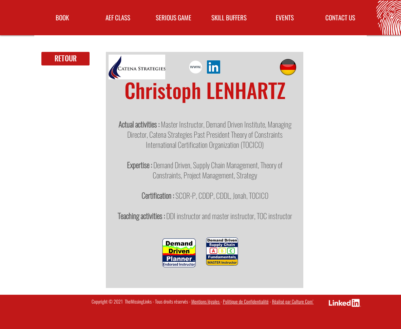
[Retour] (65, 58)
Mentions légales (206, 301)
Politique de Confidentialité (246, 301)
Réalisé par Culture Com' (293, 301)
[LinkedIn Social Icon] (213, 67)
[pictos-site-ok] (195, 67)
